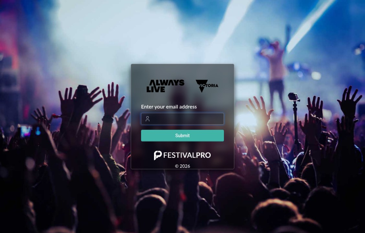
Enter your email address (169, 106)
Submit (182, 135)
